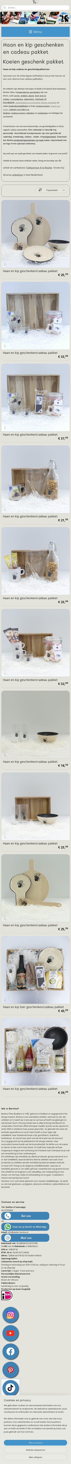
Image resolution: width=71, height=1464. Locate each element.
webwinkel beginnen (51, 1453)
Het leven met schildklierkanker (20, 1434)
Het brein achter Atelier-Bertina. (20, 1425)
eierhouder (52, 102)
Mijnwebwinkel (36, 1458)
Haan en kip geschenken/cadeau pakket (30, 271)
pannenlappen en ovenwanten (28, 102)
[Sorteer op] (51, 190)
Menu (35, 32)
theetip (44, 102)
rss (38, 1453)
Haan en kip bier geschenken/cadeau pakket (33, 1006)
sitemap (31, 1453)
